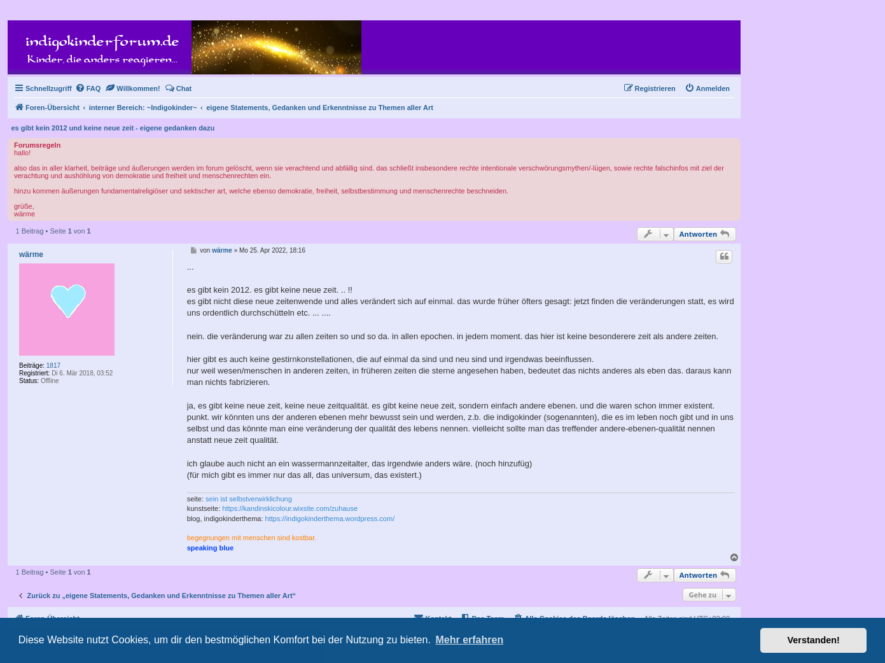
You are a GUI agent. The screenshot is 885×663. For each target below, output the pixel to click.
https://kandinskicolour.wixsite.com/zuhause (290, 508)
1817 (53, 365)
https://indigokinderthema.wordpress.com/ (330, 518)
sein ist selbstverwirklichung (249, 499)
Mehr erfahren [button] (469, 639)
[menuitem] (88, 88)
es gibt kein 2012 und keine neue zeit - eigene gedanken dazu (113, 128)
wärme (31, 254)
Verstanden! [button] (814, 640)
